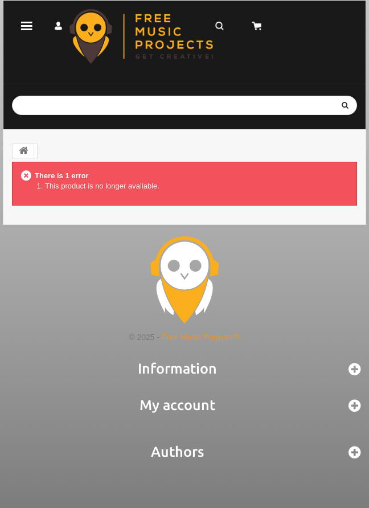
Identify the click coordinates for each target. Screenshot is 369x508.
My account (177, 405)
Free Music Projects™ (201, 337)
